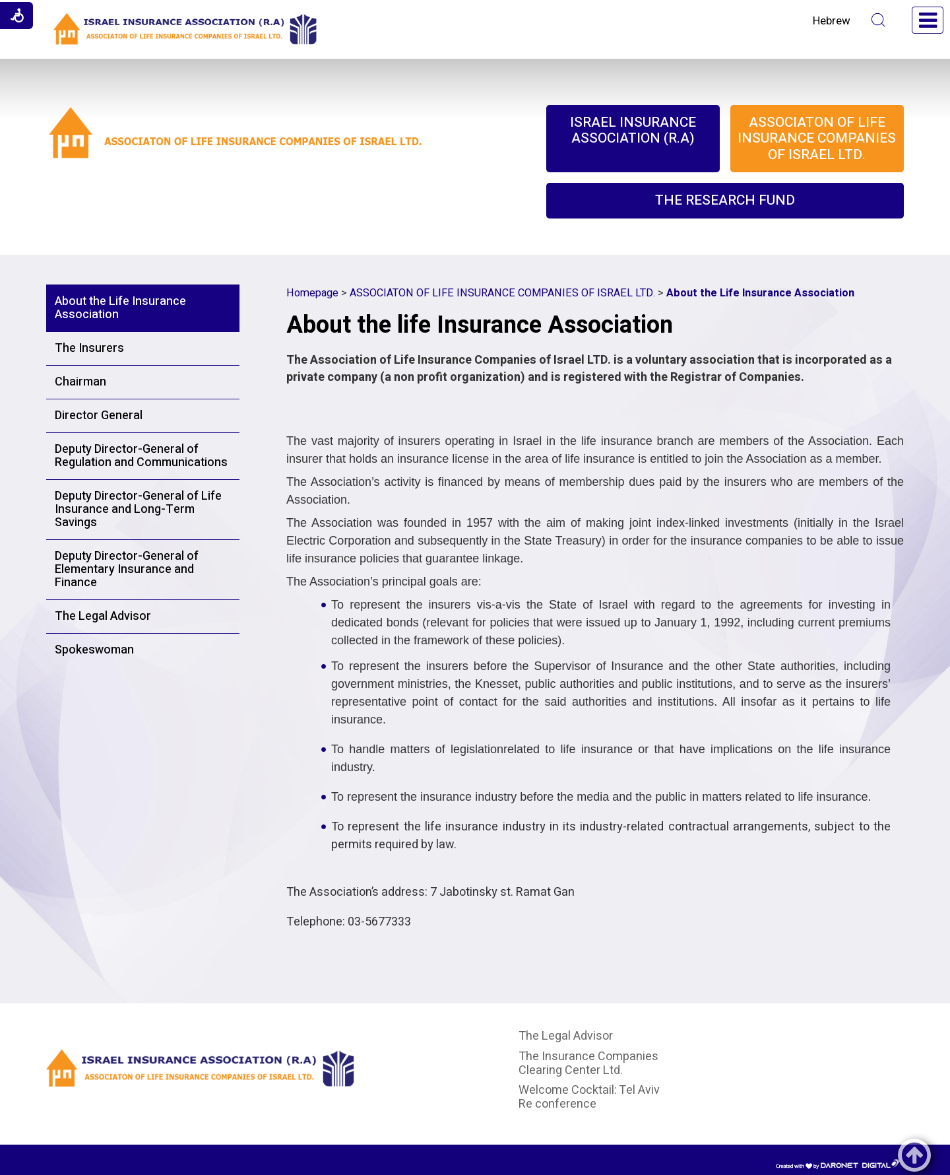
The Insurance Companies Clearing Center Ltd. (588, 1063)
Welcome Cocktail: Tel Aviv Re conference (589, 1097)
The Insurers (89, 348)
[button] (878, 20)
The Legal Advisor (103, 616)
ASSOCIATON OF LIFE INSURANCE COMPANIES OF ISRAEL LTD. (502, 293)
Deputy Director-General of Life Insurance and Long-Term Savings (138, 509)
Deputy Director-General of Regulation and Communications (141, 455)
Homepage (312, 293)
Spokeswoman (94, 650)
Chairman (80, 382)
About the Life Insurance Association (120, 307)
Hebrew (831, 21)
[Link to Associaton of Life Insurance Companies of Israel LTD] (236, 151)
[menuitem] (633, 138)
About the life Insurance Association (479, 325)
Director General (98, 415)
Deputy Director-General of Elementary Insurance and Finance (127, 569)
